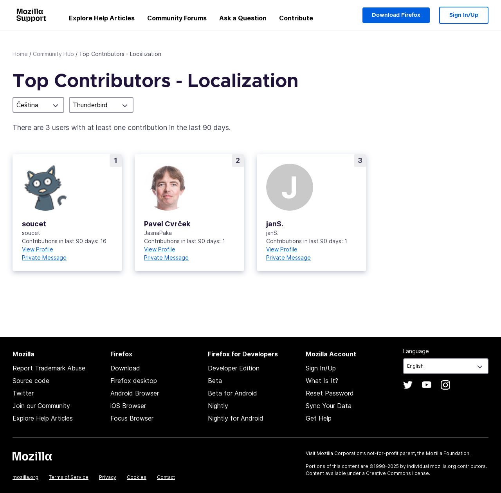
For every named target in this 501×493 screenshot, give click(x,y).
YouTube (426, 385)
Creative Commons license (397, 473)
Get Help (319, 418)
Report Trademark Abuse (49, 368)
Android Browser (134, 393)
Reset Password (330, 393)
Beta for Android (232, 393)
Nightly (218, 406)
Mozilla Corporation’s (341, 453)
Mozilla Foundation (447, 453)
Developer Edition (234, 368)
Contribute (296, 18)
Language (416, 351)
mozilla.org (25, 477)
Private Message (44, 257)
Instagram (445, 385)
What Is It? (322, 381)
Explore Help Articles (102, 18)
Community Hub (53, 54)
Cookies (136, 477)
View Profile (37, 249)
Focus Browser (131, 418)
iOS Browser (128, 406)
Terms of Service (68, 477)
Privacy (107, 477)
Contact (166, 477)
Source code (31, 381)
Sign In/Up (463, 15)
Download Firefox (396, 15)
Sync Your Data (328, 406)
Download (125, 368)
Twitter (23, 393)
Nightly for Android (235, 418)
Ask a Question (243, 18)
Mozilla (32, 456)
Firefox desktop (133, 381)
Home (20, 54)
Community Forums (177, 18)
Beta (215, 381)
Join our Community (41, 406)
